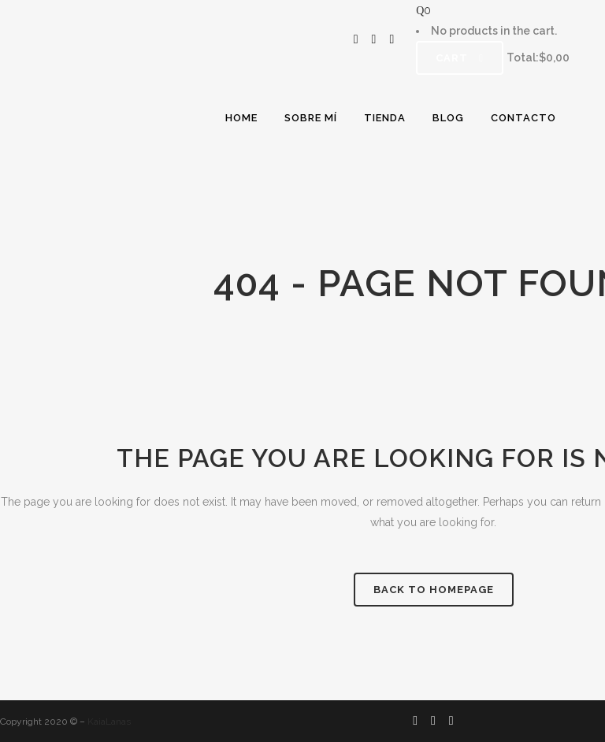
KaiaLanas (109, 721)
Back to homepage (433, 589)
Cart (460, 58)
